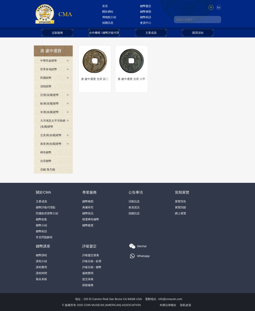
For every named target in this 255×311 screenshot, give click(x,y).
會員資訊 (134, 207)
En (218, 7)
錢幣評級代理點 (45, 207)
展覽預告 (180, 201)
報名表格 (41, 279)
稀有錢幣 (45, 152)
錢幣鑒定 (145, 6)
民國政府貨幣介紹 (47, 213)
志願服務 (57, 32)
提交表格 (87, 279)
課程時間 (41, 273)
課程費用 (41, 267)
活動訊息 (134, 201)
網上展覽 (180, 213)
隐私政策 (185, 305)
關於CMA (43, 192)
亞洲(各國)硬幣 (49, 94)
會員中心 (145, 22)
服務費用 (87, 273)
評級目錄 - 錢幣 (91, 267)
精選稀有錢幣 (90, 219)
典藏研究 (87, 207)
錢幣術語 (145, 17)
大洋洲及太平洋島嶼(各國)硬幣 (52, 123)
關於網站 (107, 11)
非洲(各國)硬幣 (49, 112)
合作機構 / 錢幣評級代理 (104, 32)
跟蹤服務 (87, 285)
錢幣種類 (145, 11)
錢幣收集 (41, 219)
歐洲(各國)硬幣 (49, 103)
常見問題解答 (44, 237)
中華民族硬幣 (48, 60)
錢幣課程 (41, 255)
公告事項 (135, 192)
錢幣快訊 (87, 213)
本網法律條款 (168, 305)
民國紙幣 (45, 77)
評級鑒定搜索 (90, 255)
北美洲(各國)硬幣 (51, 135)
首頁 (105, 6)
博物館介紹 (109, 17)
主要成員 (151, 32)
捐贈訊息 (107, 22)
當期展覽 (182, 192)
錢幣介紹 (41, 225)
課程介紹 (41, 261)
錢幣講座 (43, 246)
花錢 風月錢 (47, 169)
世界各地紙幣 (48, 69)
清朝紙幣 (45, 86)
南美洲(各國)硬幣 (51, 143)
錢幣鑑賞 (87, 225)
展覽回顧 (180, 207)
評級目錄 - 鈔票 (91, 261)
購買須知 (197, 32)
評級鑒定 (89, 246)
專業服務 (89, 192)
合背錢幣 (45, 160)
